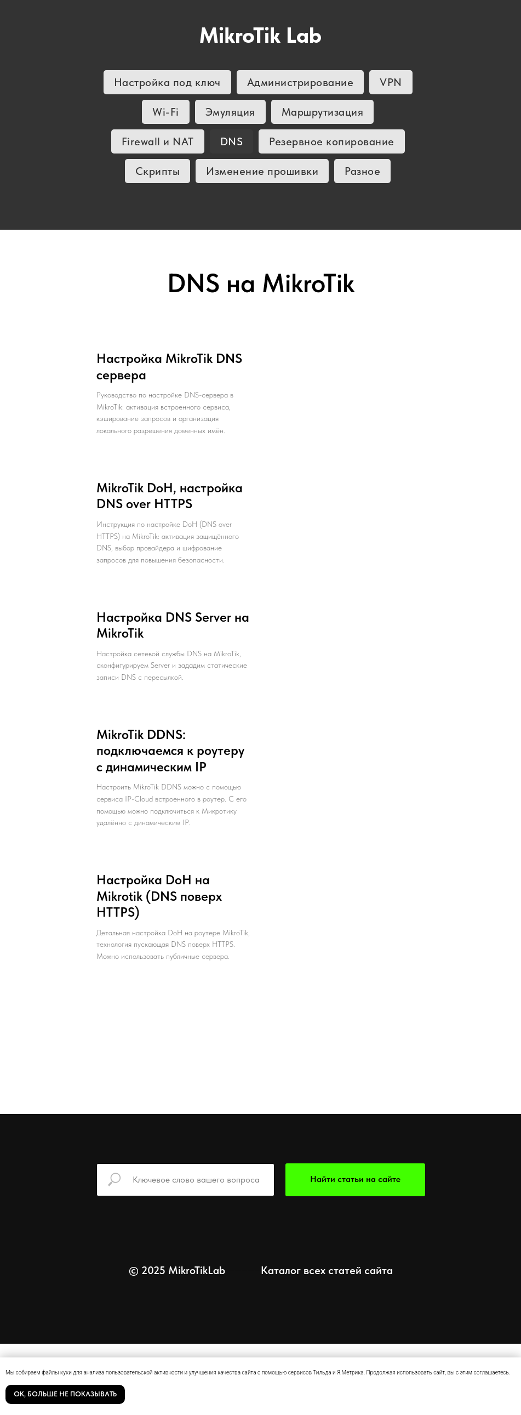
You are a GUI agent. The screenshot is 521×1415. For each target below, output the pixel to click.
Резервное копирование (331, 141)
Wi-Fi (165, 111)
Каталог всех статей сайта (327, 1270)
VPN (391, 82)
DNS (231, 141)
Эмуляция (230, 111)
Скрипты (157, 171)
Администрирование (300, 82)
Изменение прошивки (262, 171)
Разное (362, 171)
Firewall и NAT (158, 141)
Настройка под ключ (167, 82)
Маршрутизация (323, 111)
